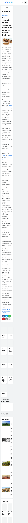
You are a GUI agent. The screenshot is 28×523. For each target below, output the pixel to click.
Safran (10, 336)
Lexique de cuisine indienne (6, 312)
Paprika (3, 336)
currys (10, 134)
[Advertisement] (21, 12)
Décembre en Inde (10, 513)
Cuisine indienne (6, 15)
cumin (4, 155)
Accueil (3, 8)
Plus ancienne (4, 414)
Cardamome (10, 379)
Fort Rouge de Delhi (11, 480)
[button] (2, 2)
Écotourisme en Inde (4, 513)
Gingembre (3, 365)
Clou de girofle (10, 351)
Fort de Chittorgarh (11, 491)
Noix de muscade (3, 380)
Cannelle (10, 365)
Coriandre (3, 394)
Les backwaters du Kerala (11, 467)
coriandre (9, 155)
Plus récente (5, 413)
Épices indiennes (8, 8)
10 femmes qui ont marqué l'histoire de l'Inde (11, 448)
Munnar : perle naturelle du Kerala (11, 428)
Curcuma (3, 349)
